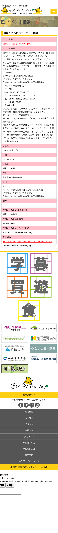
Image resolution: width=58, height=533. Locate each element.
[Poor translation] (10, 485)
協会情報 (29, 412)
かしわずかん (29, 442)
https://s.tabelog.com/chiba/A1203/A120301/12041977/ (27, 241)
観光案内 (29, 455)
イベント (29, 424)
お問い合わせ (29, 395)
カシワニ (29, 418)
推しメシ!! (29, 436)
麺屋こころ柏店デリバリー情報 (17, 44)
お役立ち (29, 430)
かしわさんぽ (29, 449)
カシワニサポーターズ (29, 461)
